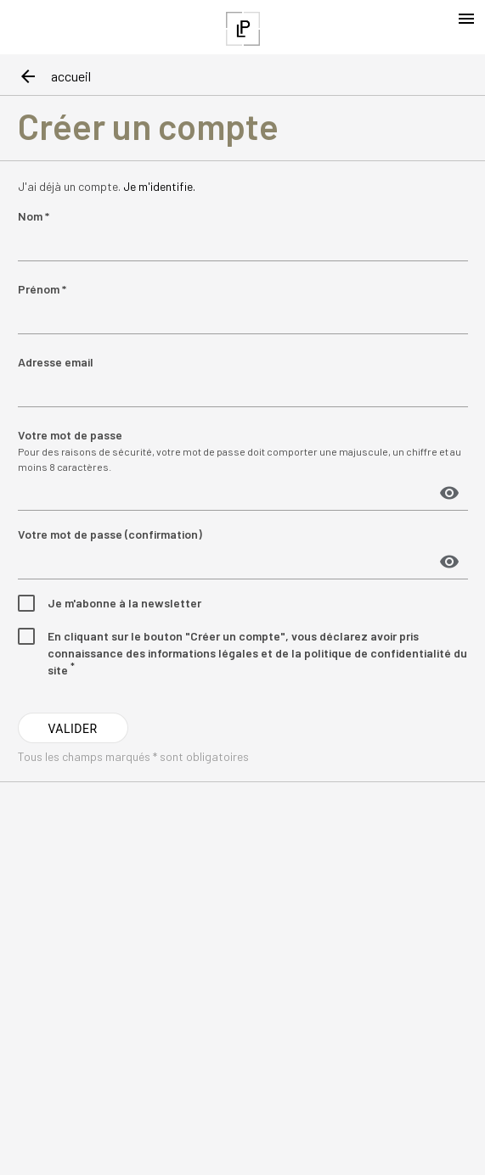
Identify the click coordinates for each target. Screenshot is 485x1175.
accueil (71, 76)
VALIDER (72, 729)
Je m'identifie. (159, 186)
